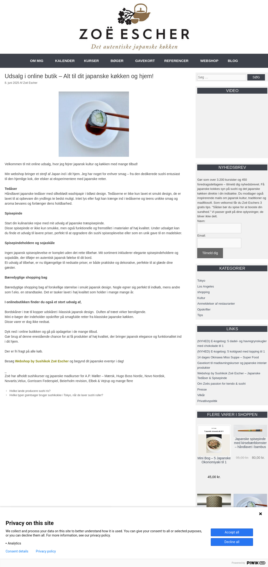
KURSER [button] (91, 61)
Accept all (232, 532)
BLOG (233, 61)
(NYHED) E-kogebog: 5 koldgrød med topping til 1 (231, 351)
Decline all (231, 542)
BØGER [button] (117, 61)
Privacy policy (46, 551)
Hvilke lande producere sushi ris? (29, 391)
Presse (202, 389)
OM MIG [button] (36, 61)
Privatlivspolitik (207, 401)
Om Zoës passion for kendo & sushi (221, 383)
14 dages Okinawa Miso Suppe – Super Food (228, 357)
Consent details (17, 551)
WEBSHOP (209, 61)
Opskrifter (203, 309)
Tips (200, 315)
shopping (203, 292)
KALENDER (65, 61)
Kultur (201, 298)
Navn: (201, 221)
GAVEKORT (145, 61)
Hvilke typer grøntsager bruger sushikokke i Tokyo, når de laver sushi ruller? (56, 395)
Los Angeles (205, 286)
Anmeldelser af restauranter (216, 303)
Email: (201, 235)
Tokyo (201, 280)
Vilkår (201, 395)
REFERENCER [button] (176, 61)
